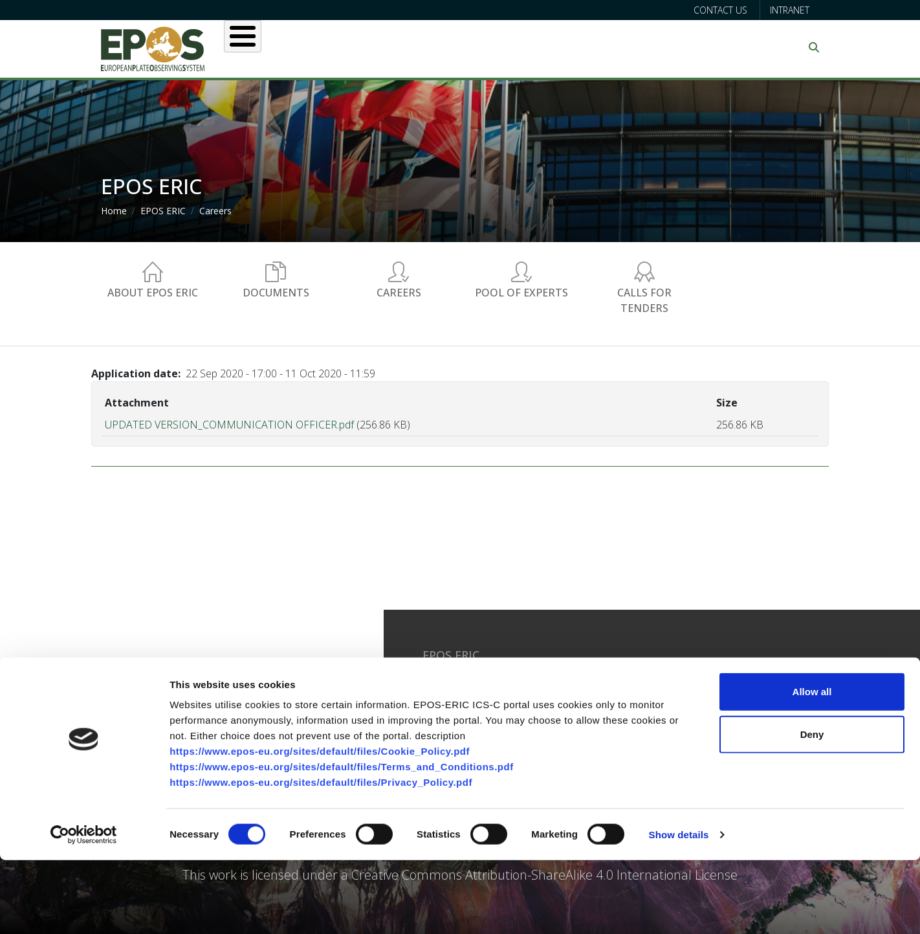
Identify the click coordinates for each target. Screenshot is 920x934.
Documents (276, 292)
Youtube (736, 704)
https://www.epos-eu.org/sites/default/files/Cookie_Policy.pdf (320, 824)
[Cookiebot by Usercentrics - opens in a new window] (83, 908)
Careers (215, 211)
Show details (679, 908)
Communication (694, 47)
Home (114, 211)
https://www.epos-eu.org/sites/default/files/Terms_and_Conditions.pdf (342, 840)
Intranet (789, 10)
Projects (517, 47)
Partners (596, 47)
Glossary (592, 679)
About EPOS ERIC (152, 292)
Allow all (812, 765)
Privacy (588, 691)
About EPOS (289, 47)
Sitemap (591, 704)
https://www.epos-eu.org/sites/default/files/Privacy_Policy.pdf (321, 856)
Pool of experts (521, 292)
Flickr (729, 718)
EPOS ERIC (163, 211)
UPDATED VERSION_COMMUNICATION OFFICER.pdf (229, 424)
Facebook (739, 679)
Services (438, 47)
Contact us (720, 10)
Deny (812, 808)
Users (368, 47)
